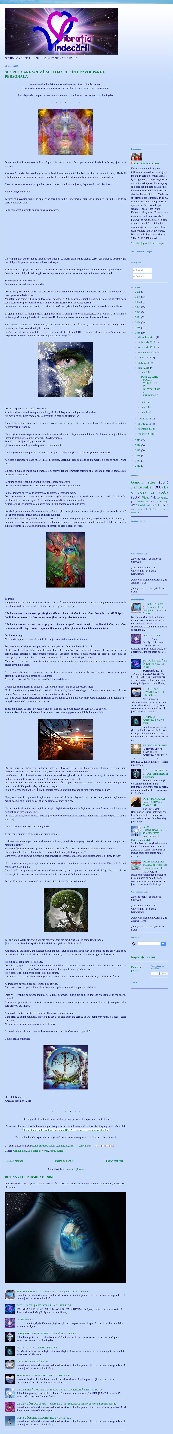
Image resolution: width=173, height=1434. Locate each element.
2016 (138, 445)
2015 (138, 450)
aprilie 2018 (145, 418)
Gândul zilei (19, 1150)
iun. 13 (146, 407)
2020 (138, 322)
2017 (138, 440)
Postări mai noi (15, 1160)
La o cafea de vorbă (37, 1150)
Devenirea (162, 497)
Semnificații (162, 501)
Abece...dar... (136, 509)
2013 (138, 460)
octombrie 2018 (147, 347)
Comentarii (140, 276)
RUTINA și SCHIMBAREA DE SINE (29, 1177)
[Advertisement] (149, 83)
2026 (138, 291)
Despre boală (143, 501)
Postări (138, 270)
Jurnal (161, 505)
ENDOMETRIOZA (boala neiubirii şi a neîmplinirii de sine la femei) (53, 1291)
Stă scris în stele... (144, 505)
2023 (138, 307)
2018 (138, 332)
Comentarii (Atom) (73, 1169)
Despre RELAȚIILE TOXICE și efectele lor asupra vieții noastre (155, 864)
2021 (138, 317)
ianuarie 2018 (145, 433)
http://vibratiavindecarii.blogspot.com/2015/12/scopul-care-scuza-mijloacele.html (66, 1129)
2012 (138, 465)
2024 (138, 302)
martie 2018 (145, 423)
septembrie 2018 (147, 352)
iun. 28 (146, 372)
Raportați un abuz (143, 957)
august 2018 (145, 357)
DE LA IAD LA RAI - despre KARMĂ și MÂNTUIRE (154, 802)
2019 (138, 327)
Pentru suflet (56, 1150)
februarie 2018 (146, 428)
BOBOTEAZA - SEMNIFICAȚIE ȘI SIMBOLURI (44, 1375)
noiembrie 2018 (147, 342)
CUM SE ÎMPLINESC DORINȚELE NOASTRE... (44, 1417)
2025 (138, 296)
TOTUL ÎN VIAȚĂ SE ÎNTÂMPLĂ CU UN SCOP (44, 1305)
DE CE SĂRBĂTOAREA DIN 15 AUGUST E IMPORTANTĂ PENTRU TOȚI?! (60, 1389)
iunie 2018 (144, 367)
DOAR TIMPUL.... (27, 1319)
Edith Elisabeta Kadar (146, 163)
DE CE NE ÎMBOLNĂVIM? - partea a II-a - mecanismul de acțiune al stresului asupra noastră (66, 1403)
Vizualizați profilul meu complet (148, 243)
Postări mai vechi (115, 1160)
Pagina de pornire (64, 1160)
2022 (138, 312)
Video (145, 497)
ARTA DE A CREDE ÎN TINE (33, 1361)
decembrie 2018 (147, 337)
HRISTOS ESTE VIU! (155, 745)
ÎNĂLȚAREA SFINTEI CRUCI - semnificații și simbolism (48, 1333)
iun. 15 (146, 401)
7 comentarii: (84, 1145)
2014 (138, 455)
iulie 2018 (144, 362)
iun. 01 (146, 412)
